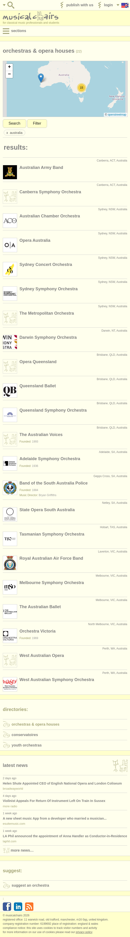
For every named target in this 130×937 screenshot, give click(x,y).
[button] (41, 78)
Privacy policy (84, 932)
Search (14, 123)
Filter (37, 123)
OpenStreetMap (117, 114)
